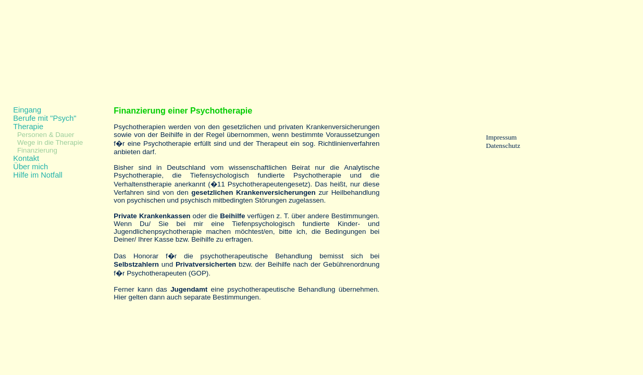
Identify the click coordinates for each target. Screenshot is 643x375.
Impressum (501, 137)
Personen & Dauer (46, 135)
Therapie (28, 126)
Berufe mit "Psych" (44, 118)
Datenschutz (503, 145)
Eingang (27, 110)
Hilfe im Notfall (37, 175)
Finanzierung (37, 150)
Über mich (30, 166)
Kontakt (26, 158)
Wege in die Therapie (50, 142)
